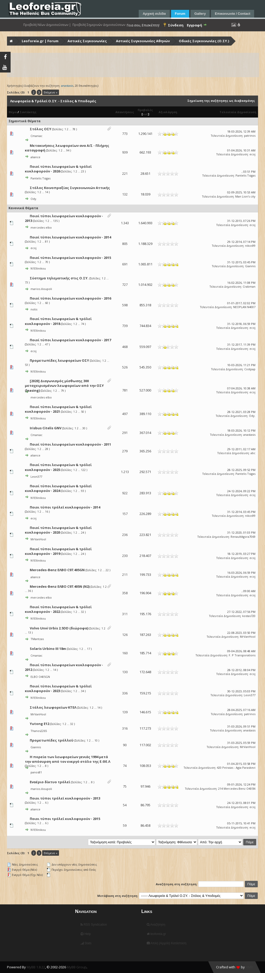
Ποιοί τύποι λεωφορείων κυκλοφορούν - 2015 (70, 257)
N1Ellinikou (38, 268)
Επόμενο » (50, 92)
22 (107, 570)
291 (125, 432)
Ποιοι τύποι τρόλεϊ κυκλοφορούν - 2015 (65, 818)
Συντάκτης (28, 112)
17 (88, 649)
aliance (35, 157)
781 (125, 390)
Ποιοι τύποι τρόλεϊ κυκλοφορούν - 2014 (65, 507)
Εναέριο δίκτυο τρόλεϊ (50, 782)
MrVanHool (38, 539)
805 (125, 243)
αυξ (145, 114)
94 (67, 150)
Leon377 (36, 476)
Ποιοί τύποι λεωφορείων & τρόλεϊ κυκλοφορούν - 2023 (58, 688)
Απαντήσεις (124, 112)
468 (125, 346)
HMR (249, 967)
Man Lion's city (245, 196)
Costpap (249, 369)
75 (125, 786)
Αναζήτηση (156, 924)
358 (125, 593)
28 (46, 449)
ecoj (252, 154)
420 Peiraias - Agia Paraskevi (236, 767)
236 (125, 534)
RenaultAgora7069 (243, 537)
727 (125, 284)
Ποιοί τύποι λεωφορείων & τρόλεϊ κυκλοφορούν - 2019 (58, 551)
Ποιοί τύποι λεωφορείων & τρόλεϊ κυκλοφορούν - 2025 (58, 467)
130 (125, 672)
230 (125, 555)
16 (46, 511)
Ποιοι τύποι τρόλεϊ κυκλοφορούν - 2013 (65, 798)
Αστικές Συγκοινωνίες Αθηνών (143, 41)
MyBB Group (76, 967)
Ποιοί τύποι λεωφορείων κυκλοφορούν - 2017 (70, 340)
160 (125, 653)
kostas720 (248, 616)
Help (85, 934)
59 (125, 825)
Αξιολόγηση (168, 112)
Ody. (34, 199)
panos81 (36, 772)
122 (83, 470)
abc (253, 453)
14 (46, 192)
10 (96, 740)
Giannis (250, 266)
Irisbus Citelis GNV (45, 428)
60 (46, 303)
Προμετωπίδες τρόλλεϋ (51, 740)
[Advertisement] (133, 65)
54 (125, 805)
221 (125, 173)
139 (125, 712)
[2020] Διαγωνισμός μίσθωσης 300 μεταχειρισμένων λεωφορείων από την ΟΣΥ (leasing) (64, 386)
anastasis (249, 435)
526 (125, 367)
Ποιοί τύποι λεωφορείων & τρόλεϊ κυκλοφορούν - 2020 (58, 530)
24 (82, 532)
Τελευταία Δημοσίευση (237, 112)
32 (82, 612)
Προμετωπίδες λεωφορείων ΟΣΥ (59, 360)
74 (82, 324)
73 (26, 282)
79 (62, 391)
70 (46, 262)
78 (73, 129)
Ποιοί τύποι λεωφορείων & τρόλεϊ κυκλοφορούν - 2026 (58, 168)
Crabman (249, 286)
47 (46, 344)
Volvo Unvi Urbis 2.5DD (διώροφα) (59, 628)
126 (125, 634)
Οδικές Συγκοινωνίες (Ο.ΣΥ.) (204, 41)
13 (29, 632)
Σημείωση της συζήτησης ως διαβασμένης (221, 101)
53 (26, 365)
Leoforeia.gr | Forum (40, 41)
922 (125, 493)
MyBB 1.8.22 (36, 967)
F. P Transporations (242, 655)
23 (82, 171)
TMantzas (37, 639)
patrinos (249, 135)
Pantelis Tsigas (40, 178)
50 (82, 411)
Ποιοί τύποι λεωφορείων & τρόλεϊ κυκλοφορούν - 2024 (58, 488)
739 (125, 325)
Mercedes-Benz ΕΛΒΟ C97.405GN (57, 570)
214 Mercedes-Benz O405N (236, 788)
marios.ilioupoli (41, 289)
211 (125, 574)
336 (125, 693)
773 (125, 133)
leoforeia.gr (156, 934)
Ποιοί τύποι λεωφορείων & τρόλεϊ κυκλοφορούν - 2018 (58, 321)
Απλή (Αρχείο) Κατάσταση (166, 943)
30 (83, 428)
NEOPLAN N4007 (244, 307)
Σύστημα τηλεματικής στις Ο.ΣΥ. (59, 278)
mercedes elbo (41, 227)
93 (82, 491)
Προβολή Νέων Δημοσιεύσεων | (47, 25)
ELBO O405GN (40, 677)
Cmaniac (36, 136)
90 (125, 745)
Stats (86, 943)
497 (125, 413)
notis (34, 309)
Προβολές (145, 110)
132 (125, 194)
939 (125, 152)
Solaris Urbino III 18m (48, 648)
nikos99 (250, 246)
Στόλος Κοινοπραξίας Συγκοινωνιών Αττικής (70, 187)
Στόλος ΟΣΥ (40, 129)
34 (82, 691)
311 (125, 614)
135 (55, 221)
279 (125, 451)
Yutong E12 (39, 723)
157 (125, 513)
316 (125, 728)
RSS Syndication (93, 924)
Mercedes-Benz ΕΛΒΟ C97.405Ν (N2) (60, 586)
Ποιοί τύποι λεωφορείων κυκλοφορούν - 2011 (70, 444)
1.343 (125, 223)
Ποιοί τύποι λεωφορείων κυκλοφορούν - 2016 (70, 298)
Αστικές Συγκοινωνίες (87, 41)
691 (125, 264)
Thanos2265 (39, 731)
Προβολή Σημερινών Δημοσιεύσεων (98, 25)
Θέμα (13, 112)
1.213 (125, 471)
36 (29, 591)
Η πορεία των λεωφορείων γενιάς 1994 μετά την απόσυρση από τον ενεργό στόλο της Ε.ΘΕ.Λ (67, 759)
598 (125, 305)
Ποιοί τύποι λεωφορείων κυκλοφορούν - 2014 (70, 237)
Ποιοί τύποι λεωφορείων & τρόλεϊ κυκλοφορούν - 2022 (58, 609)
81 (46, 241)
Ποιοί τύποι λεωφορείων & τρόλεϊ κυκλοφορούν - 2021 (58, 409)
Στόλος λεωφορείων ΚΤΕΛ (53, 707)
